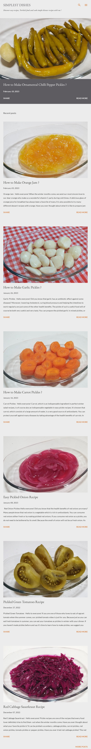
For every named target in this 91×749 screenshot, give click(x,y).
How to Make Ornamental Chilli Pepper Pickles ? (35, 84)
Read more (82, 98)
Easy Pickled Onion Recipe (20, 497)
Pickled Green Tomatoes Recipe (23, 602)
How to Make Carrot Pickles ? (22, 392)
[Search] (79, 5)
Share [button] (6, 98)
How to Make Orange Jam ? (21, 182)
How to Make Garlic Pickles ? (22, 287)
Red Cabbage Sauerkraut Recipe (24, 706)
